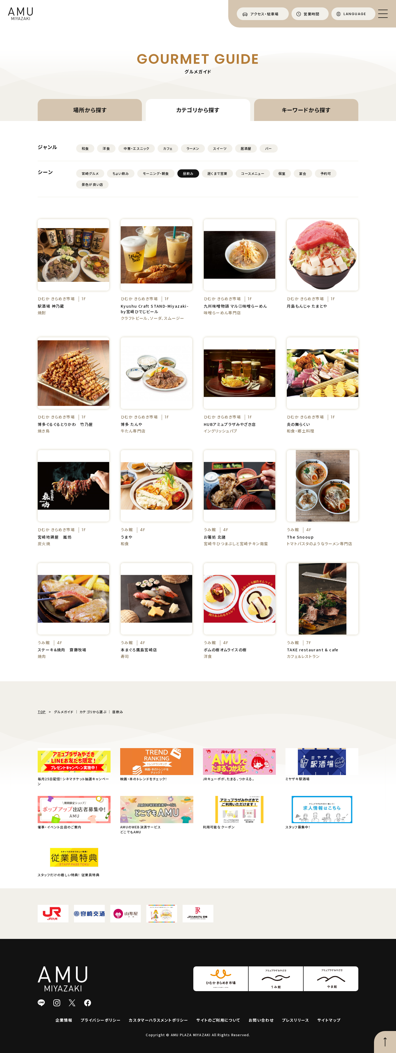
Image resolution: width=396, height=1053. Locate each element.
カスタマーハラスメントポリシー (158, 1020)
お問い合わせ (261, 1020)
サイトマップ (328, 1020)
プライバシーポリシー (101, 1020)
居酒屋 (246, 148)
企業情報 (64, 1020)
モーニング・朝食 (156, 173)
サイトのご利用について (218, 1020)
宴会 (302, 173)
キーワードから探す (306, 110)
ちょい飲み (120, 173)
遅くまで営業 (217, 173)
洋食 (106, 148)
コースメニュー (252, 173)
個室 (281, 173)
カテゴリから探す (197, 110)
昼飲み (188, 173)
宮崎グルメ (90, 173)
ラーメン (192, 148)
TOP (42, 711)
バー (268, 148)
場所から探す (90, 110)
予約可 (325, 173)
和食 (85, 148)
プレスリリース (295, 1020)
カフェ (168, 148)
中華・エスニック (137, 148)
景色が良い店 (92, 184)
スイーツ (220, 148)
